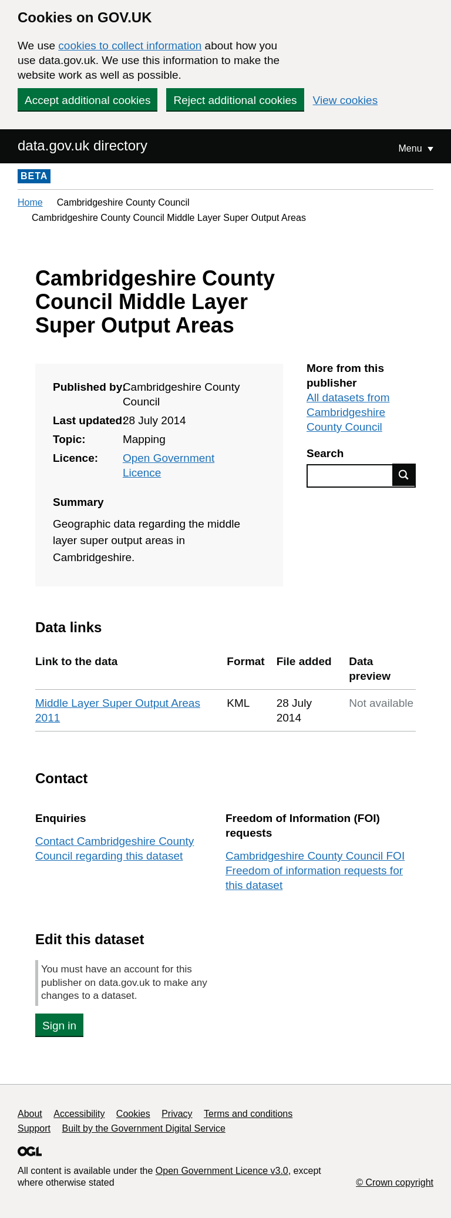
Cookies (133, 1114)
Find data (404, 475)
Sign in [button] (59, 1025)
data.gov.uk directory (82, 145)
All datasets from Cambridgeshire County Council (348, 412)
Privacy (176, 1114)
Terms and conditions (248, 1114)
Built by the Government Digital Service (144, 1128)
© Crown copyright (394, 1182)
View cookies (345, 100)
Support (34, 1128)
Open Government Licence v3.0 (222, 1171)
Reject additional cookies (235, 100)
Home (30, 202)
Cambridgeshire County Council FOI (315, 856)
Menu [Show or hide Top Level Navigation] (412, 148)
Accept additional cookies (87, 100)
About (30, 1114)
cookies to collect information (129, 45)
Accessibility (79, 1114)
